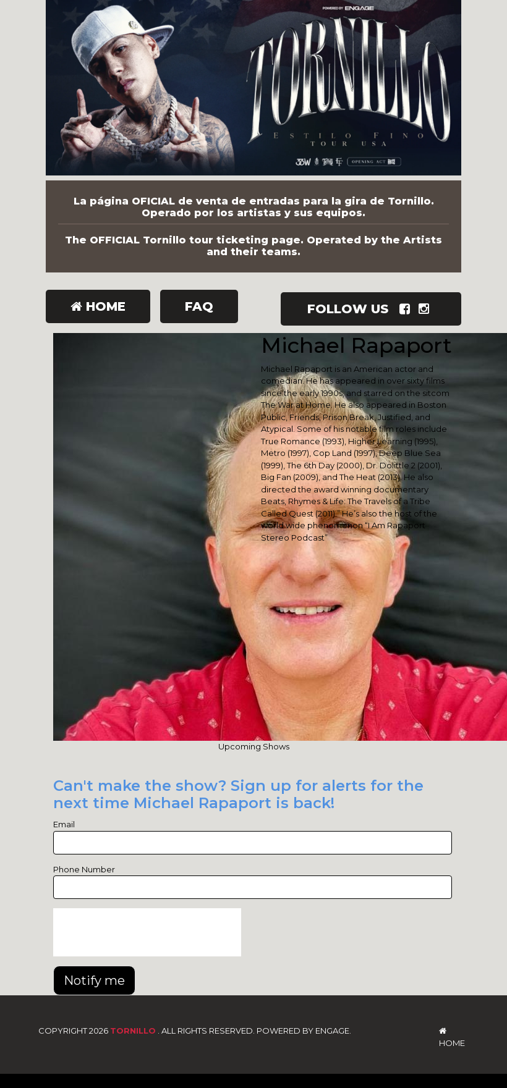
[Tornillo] (253, 90)
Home (98, 306)
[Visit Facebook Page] (407, 309)
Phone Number (84, 869)
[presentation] (147, 932)
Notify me (94, 980)
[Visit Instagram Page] (426, 309)
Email (64, 824)
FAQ (199, 306)
